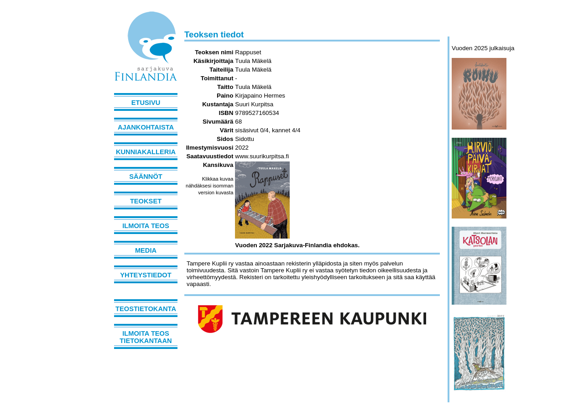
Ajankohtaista (146, 127)
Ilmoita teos (145, 225)
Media (145, 250)
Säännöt (145, 176)
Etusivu (146, 102)
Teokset (146, 201)
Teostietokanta (145, 308)
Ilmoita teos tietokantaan (146, 337)
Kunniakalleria (146, 152)
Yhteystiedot (145, 275)
